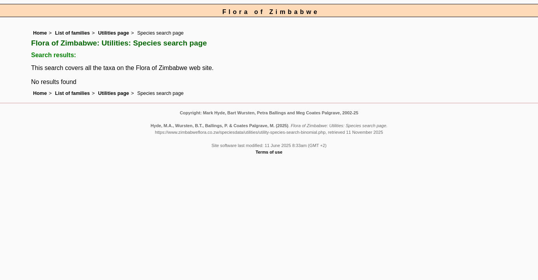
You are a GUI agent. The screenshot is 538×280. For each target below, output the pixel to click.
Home (40, 33)
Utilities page (113, 33)
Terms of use (269, 152)
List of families (72, 33)
